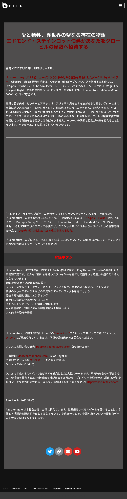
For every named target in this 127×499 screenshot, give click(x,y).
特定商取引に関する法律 (73, 489)
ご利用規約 (56, 489)
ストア (5, 489)
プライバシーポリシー (40, 489)
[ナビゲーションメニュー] (121, 5)
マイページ (16, 489)
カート (26, 489)
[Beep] (12, 5)
